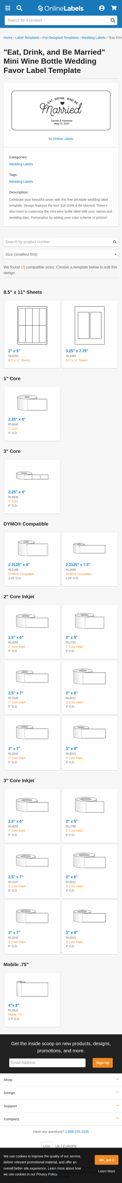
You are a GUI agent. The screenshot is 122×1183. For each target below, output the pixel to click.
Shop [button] (8, 1080)
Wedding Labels (93, 38)
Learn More (106, 1171)
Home (8, 38)
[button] (7, 8)
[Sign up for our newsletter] (47, 1062)
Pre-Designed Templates (60, 38)
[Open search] (113, 20)
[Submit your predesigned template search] (115, 242)
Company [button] (11, 1119)
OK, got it (106, 1160)
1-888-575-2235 (77, 1132)
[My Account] (102, 8)
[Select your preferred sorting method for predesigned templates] (61, 254)
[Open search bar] (19, 8)
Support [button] (10, 1106)
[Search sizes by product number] (61, 242)
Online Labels (63, 139)
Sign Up (102, 1063)
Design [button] (9, 1093)
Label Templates (27, 38)
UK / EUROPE (66, 1146)
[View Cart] (114, 8)
